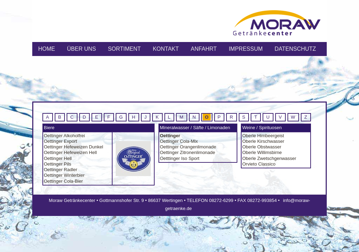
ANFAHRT (204, 49)
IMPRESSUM (246, 49)
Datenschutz (295, 49)
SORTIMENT (124, 49)
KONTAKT (166, 49)
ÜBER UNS (81, 49)
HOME (46, 49)
